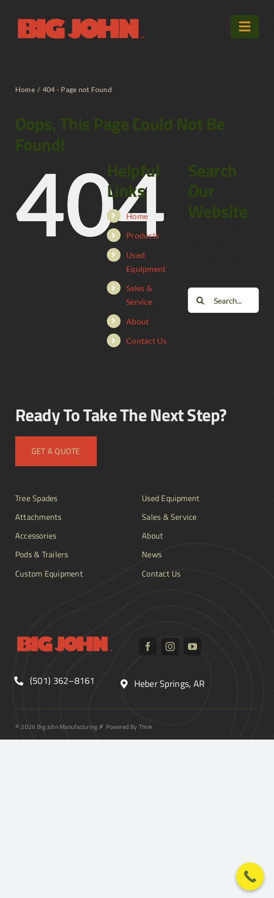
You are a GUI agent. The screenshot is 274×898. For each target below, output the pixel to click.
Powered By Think (129, 726)
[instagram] (170, 646)
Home (137, 216)
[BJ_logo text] (81, 19)
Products (142, 235)
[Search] (200, 300)
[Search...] (223, 300)
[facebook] (147, 646)
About (137, 321)
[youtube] (192, 646)
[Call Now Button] (250, 876)
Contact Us (146, 340)
